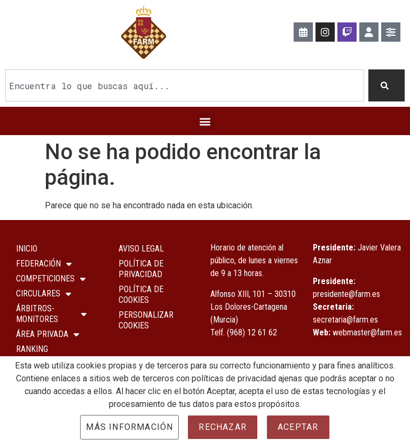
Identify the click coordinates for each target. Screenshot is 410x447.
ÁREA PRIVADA (47, 334)
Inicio (26, 249)
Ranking (32, 349)
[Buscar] (386, 85)
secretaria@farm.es (345, 319)
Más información (129, 427)
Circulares (43, 293)
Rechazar (223, 427)
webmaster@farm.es (367, 332)
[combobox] (184, 85)
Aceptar (298, 427)
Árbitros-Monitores (51, 313)
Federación (44, 263)
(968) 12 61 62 (252, 332)
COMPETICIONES (50, 278)
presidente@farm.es (346, 293)
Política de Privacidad (141, 268)
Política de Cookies (141, 294)
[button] (205, 121)
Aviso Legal (141, 249)
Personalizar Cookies (146, 320)
